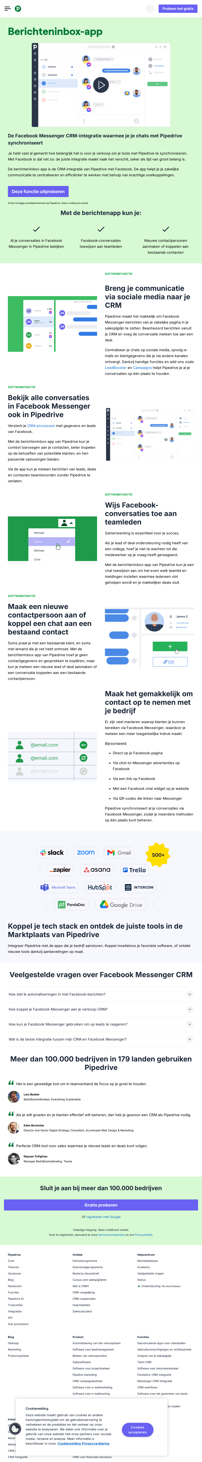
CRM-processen (41, 426)
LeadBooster (116, 368)
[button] (15, 1429)
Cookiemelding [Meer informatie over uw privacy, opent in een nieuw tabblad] (69, 1443)
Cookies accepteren (137, 1429)
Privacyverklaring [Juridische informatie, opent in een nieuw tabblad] (95, 1443)
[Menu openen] (11, 9)
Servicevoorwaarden (111, 1234)
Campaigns (142, 368)
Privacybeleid (143, 1234)
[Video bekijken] (101, 84)
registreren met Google (103, 1217)
